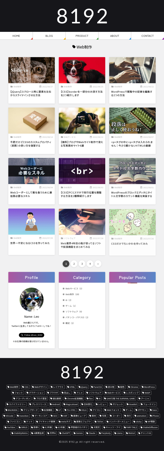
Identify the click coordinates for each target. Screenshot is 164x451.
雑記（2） (70, 323)
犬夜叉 (97, 427)
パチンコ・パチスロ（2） (78, 317)
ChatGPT (66, 433)
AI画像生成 (39, 433)
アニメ (79, 392)
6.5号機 (61, 427)
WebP (147, 392)
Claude (92, 433)
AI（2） (69, 300)
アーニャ (145, 398)
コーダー (116, 415)
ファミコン (15, 421)
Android (56, 404)
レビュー (102, 404)
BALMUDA (12, 409)
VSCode (9, 415)
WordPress (149, 386)
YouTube (11, 427)
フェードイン (149, 404)
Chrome (134, 386)
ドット (29, 421)
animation (141, 415)
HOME (16, 36)
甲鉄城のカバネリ (79, 427)
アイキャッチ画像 (47, 421)
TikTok (100, 421)
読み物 (111, 386)
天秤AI (53, 433)
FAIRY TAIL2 (131, 427)
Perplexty (106, 433)
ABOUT (114, 36)
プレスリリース (39, 404)
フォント (19, 392)
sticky (139, 421)
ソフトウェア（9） (74, 311)
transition (24, 415)
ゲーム (129, 409)
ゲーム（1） (71, 305)
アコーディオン (23, 398)
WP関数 (151, 421)
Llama (119, 433)
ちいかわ (71, 409)
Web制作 (14, 386)
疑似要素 (57, 398)
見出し (67, 392)
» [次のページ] (98, 264)
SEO (55, 415)
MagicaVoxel (72, 404)
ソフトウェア (95, 392)
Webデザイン (40, 386)
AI (99, 398)
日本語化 (88, 404)
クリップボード (30, 409)
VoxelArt (133, 404)
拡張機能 (48, 409)
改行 (129, 415)
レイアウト (58, 386)
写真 (104, 415)
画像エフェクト (83, 421)
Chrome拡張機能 (75, 398)
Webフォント (113, 409)
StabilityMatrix (21, 433)
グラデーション (36, 392)
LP (59, 409)
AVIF (65, 415)
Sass (154, 409)
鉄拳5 (36, 427)
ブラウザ (54, 392)
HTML (72, 386)
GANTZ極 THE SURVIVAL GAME (121, 398)
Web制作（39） (73, 294)
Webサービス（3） (74, 288)
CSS (26, 386)
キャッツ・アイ (113, 427)
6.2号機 (48, 427)
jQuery (84, 386)
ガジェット (118, 404)
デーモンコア (41, 415)
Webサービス (113, 392)
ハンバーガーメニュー (119, 421)
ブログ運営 (41, 398)
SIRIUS (24, 427)
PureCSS (98, 386)
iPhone (155, 415)
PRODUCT (82, 36)
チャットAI (146, 433)
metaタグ (65, 421)
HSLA (83, 409)
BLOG (49, 36)
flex (91, 398)
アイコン (97, 409)
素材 (94, 415)
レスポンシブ (132, 392)
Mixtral (131, 433)
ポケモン (142, 409)
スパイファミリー (17, 404)
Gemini (79, 433)
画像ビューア (79, 415)
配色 (122, 386)
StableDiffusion (150, 427)
